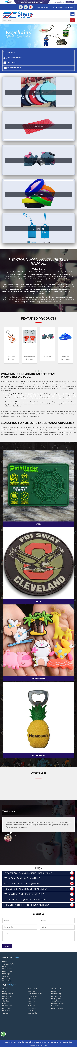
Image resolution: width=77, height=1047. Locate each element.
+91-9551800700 (43, 7)
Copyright (8, 1042)
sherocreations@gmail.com (63, 7)
